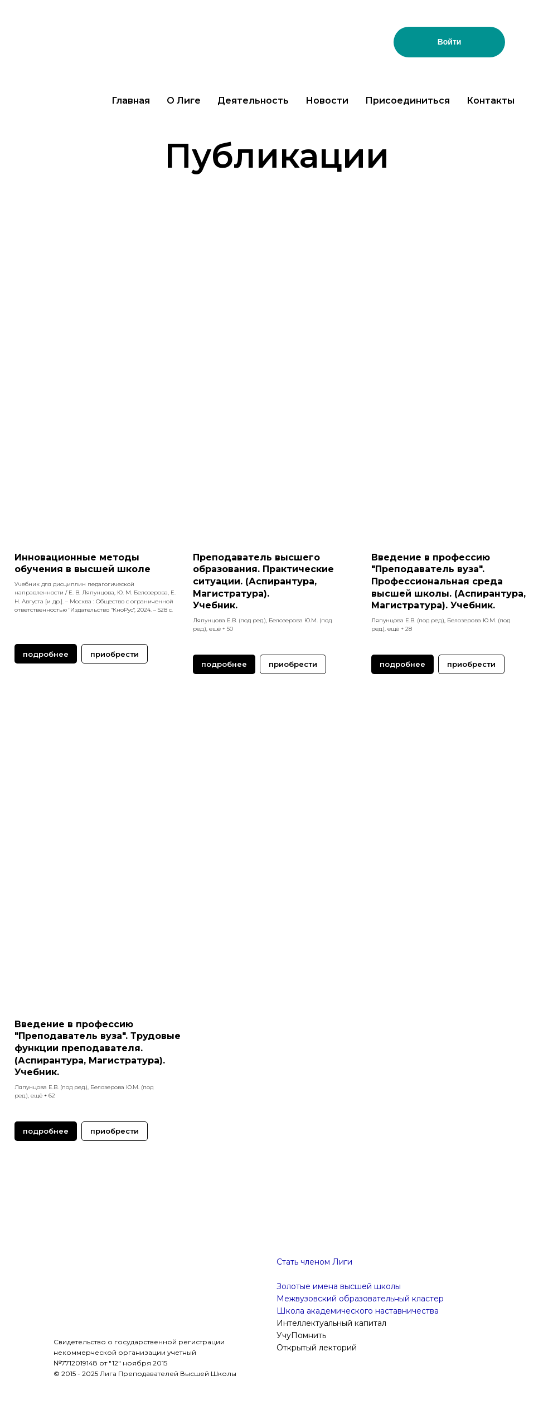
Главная (130, 100)
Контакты (491, 100)
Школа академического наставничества (357, 1311)
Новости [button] (326, 100)
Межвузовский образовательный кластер (360, 1299)
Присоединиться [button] (407, 100)
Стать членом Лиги (314, 1262)
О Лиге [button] (184, 100)
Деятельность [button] (253, 100)
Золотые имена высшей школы (338, 1286)
